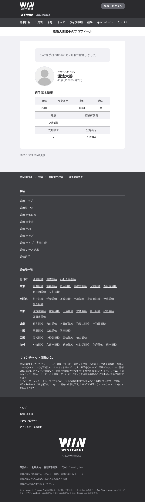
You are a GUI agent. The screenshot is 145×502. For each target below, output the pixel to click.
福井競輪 (38, 323)
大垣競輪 (68, 311)
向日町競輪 (66, 323)
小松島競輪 (53, 337)
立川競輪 (54, 291)
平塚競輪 (79, 298)
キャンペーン (105, 22)
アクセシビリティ (29, 420)
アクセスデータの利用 (31, 427)
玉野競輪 (38, 330)
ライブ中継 (76, 22)
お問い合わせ (26, 414)
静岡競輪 (38, 304)
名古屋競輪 (39, 311)
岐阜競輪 (54, 311)
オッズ (61, 22)
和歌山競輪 (82, 323)
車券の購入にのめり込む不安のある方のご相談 (43, 479)
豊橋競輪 (81, 311)
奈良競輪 (51, 323)
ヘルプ (23, 408)
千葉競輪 (51, 298)
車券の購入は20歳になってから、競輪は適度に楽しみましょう (51, 474)
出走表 (39, 22)
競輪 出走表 (27, 221)
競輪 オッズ (27, 235)
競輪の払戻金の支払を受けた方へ (37, 484)
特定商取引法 (50, 467)
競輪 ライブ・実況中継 (33, 242)
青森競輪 (51, 279)
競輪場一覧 (26, 207)
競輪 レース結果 (29, 249)
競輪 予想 (25, 228)
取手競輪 (65, 286)
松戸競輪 (38, 298)
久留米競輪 (53, 344)
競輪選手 (25, 256)
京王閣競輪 (39, 291)
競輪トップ (26, 200)
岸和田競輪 (99, 323)
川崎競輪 (65, 298)
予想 (49, 22)
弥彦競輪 (38, 286)
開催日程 (25, 22)
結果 (90, 22)
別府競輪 (98, 344)
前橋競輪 (51, 286)
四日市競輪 (39, 316)
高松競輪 (38, 337)
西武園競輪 (110, 286)
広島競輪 (51, 330)
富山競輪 (95, 311)
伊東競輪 (108, 298)
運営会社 (24, 467)
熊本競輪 (111, 344)
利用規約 (36, 467)
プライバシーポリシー (71, 467)
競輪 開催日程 (28, 214)
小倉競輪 (38, 344)
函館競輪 (38, 279)
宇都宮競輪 (80, 286)
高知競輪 (68, 337)
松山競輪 (81, 337)
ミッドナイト (125, 22)
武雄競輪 (68, 344)
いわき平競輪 (68, 279)
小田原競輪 (93, 298)
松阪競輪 (108, 311)
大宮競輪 (95, 286)
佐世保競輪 (82, 344)
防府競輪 (65, 330)
